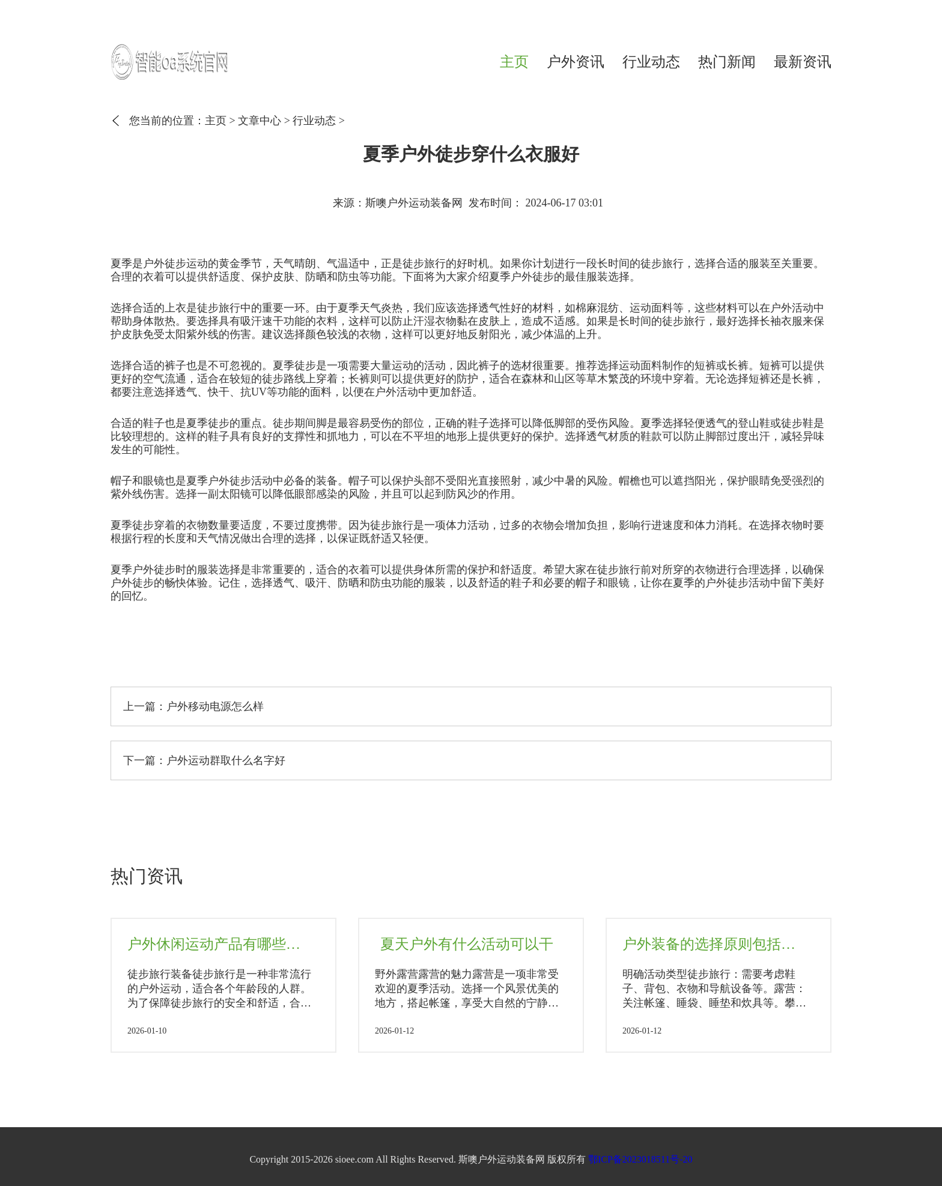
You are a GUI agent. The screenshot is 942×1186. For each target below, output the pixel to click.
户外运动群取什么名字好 (225, 760)
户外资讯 (575, 62)
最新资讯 (802, 62)
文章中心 (259, 121)
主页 (514, 62)
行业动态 (651, 62)
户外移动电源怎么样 (215, 706)
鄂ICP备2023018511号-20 (640, 1159)
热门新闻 (727, 62)
